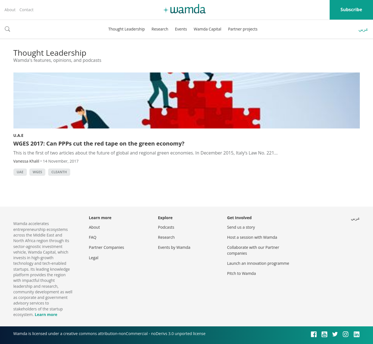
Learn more (46, 314)
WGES (37, 172)
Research (160, 29)
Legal (93, 257)
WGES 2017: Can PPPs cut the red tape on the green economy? (99, 143)
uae (20, 172)
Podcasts (166, 227)
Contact (26, 9)
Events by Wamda (174, 247)
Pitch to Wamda (241, 273)
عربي (363, 29)
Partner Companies (106, 247)
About (9, 9)
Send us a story (241, 227)
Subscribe (351, 9)
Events (181, 29)
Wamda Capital (207, 29)
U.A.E (18, 135)
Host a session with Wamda (252, 237)
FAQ (93, 237)
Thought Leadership (126, 29)
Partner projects (242, 29)
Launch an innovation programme (258, 263)
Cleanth (59, 172)
